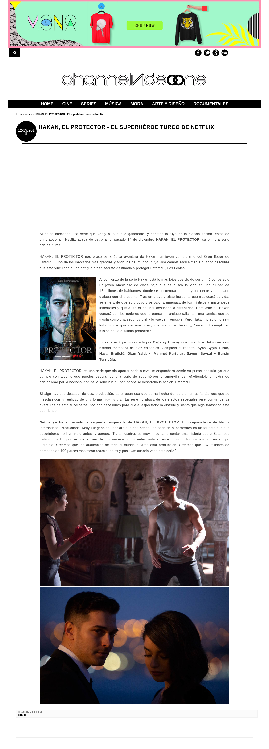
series (22, 715)
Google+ (215, 52)
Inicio (19, 114)
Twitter (207, 52)
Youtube (224, 52)
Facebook (198, 52)
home (47, 103)
